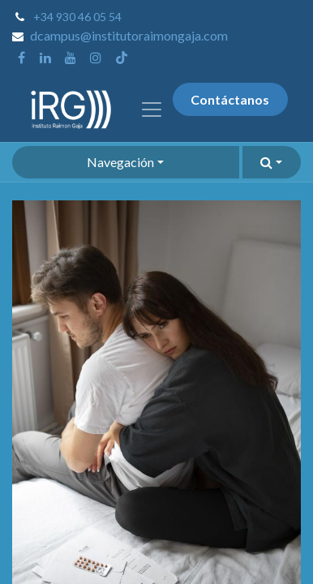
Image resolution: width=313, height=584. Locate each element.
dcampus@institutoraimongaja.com (129, 35)
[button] (271, 162)
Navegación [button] (120, 162)
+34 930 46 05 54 (77, 17)
